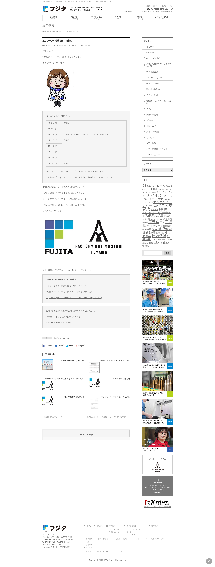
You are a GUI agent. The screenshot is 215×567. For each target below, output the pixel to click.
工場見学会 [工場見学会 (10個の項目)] (156, 225)
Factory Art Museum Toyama (136, 535)
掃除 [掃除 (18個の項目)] (155, 229)
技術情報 (112, 526)
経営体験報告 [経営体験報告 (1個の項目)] (162, 239)
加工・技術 (151, 143)
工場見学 (130, 532)
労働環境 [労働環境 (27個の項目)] (151, 215)
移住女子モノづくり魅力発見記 (158, 102)
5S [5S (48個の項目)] (144, 185)
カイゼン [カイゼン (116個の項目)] (155, 195)
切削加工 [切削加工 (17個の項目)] (164, 209)
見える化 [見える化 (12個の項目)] (160, 242)
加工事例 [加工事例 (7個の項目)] (162, 212)
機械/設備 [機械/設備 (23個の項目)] (148, 232)
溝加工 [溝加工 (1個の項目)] (158, 233)
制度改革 (150, 52)
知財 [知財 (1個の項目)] (162, 233)
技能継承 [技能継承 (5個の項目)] (146, 229)
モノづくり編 (152, 95)
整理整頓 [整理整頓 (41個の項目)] (165, 229)
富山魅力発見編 (153, 89)
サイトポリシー (102, 551)
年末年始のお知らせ (121, 378)
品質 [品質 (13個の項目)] (161, 215)
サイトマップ (119, 551)
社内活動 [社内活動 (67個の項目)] (159, 236)
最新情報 (100, 526)
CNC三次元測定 (114, 529)
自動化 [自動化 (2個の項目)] (152, 243)
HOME (88, 526)
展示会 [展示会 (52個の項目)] (153, 222)
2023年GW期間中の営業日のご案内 (115, 360)
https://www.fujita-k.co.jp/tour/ (58, 323)
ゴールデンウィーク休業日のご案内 (114, 397)
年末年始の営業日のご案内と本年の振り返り (64, 378)
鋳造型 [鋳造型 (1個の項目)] (147, 246)
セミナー (150, 47)
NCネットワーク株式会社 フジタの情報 (157, 507)
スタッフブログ (153, 132)
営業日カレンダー (115, 532)
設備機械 (89, 545)
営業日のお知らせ (60, 338)
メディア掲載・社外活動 (156, 149)
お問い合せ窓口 (104, 539)
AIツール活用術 (153, 58)
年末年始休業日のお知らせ (72, 360)
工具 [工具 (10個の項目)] (162, 222)
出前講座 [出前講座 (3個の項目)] (154, 210)
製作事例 (154, 526)
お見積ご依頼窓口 (122, 539)
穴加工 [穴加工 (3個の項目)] (154, 239)
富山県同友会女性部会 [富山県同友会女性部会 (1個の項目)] (152, 219)
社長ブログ (151, 126)
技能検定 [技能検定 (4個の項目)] (167, 226)
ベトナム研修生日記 (155, 83)
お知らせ (88, 45)
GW (68, 338)
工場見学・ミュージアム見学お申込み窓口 (150, 539)
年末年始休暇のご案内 (74, 397)
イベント (150, 109)
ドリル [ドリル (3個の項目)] (167, 199)
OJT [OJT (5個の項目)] (155, 189)
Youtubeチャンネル (154, 78)
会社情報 (89, 539)
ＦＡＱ (88, 551)
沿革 (87, 542)
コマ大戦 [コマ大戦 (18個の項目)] (158, 198)
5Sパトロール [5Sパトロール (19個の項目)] (156, 185)
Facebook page (86, 434)
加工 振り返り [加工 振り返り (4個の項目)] (149, 213)
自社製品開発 (152, 114)
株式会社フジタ (104, 560)
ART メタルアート (154, 155)
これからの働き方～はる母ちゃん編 (158, 65)
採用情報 (89, 547)
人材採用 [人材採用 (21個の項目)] (158, 205)
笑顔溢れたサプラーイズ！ (53, 417)
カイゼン (150, 137)
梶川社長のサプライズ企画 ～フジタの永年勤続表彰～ (108, 417)
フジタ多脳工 (131, 526)
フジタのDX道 (152, 72)
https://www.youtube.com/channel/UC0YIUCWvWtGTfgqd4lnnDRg (74, 298)
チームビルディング (133, 529)
